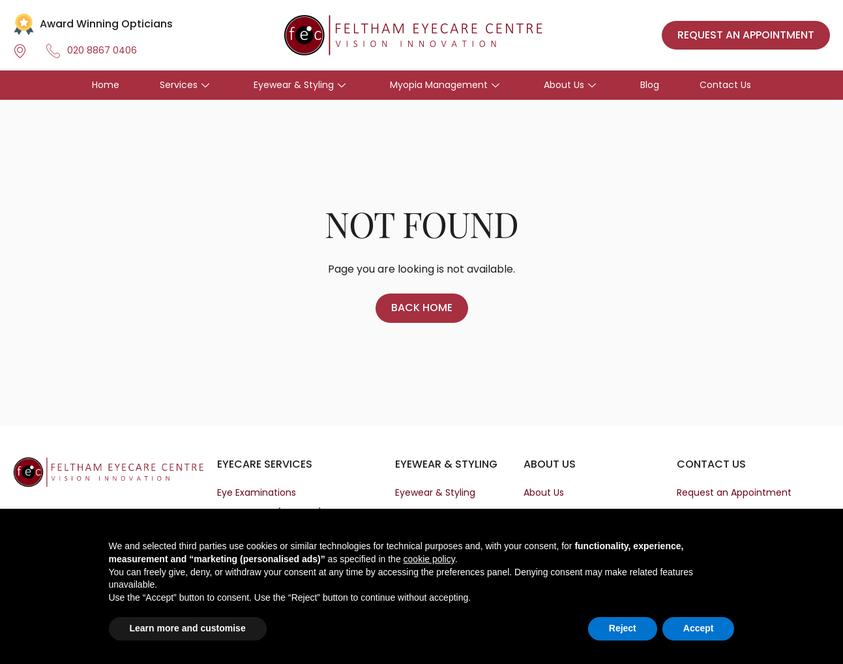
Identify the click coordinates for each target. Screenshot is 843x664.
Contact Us (725, 84)
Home (105, 84)
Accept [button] (698, 628)
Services (184, 84)
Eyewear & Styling (300, 84)
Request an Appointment (734, 492)
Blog (649, 84)
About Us (570, 84)
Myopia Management (444, 84)
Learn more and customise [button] (188, 628)
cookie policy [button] (429, 559)
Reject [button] (622, 628)
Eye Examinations (256, 492)
